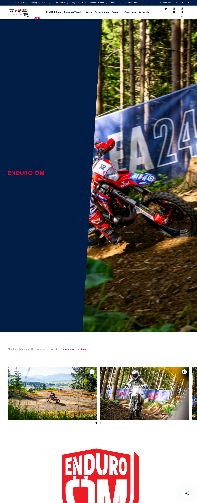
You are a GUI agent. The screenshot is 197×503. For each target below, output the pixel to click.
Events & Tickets (73, 12)
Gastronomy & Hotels (136, 12)
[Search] (188, 3)
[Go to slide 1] (96, 423)
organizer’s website (76, 349)
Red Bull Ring (53, 12)
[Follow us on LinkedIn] (184, 12)
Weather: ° (166, 3)
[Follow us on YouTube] (176, 12)
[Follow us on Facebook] (168, 8)
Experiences (102, 12)
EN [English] (149, 3)
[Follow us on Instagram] (176, 8)
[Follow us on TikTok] (168, 12)
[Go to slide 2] (101, 423)
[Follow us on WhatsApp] (184, 15)
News (88, 12)
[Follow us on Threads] (184, 8)
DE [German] (155, 3)
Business (116, 12)
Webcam (179, 3)
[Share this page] (187, 493)
